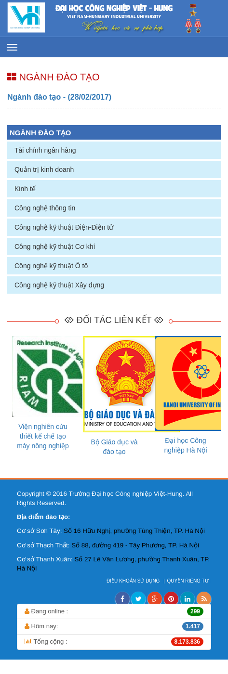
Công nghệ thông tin (44, 208)
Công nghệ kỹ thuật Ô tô (51, 266)
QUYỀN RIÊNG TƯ (188, 580)
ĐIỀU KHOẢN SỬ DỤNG (134, 580)
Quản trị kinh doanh (44, 169)
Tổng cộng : (114, 641)
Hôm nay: (114, 626)
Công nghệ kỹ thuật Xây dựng (59, 285)
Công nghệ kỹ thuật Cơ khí (54, 246)
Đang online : (114, 611)
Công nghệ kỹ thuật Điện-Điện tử (63, 227)
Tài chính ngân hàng (45, 150)
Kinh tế (25, 189)
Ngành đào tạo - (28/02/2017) (59, 97)
